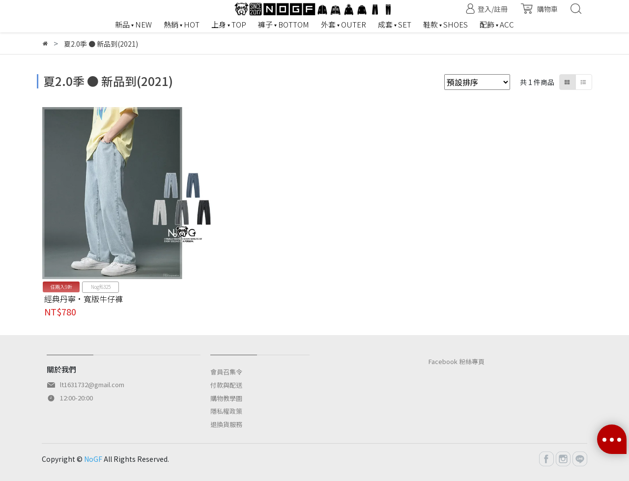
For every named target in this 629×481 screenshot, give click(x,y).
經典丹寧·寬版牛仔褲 (83, 299)
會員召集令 (226, 371)
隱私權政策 (226, 411)
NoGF (93, 459)
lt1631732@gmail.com (92, 384)
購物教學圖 (226, 398)
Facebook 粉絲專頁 (457, 361)
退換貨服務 (226, 424)
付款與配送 (226, 385)
